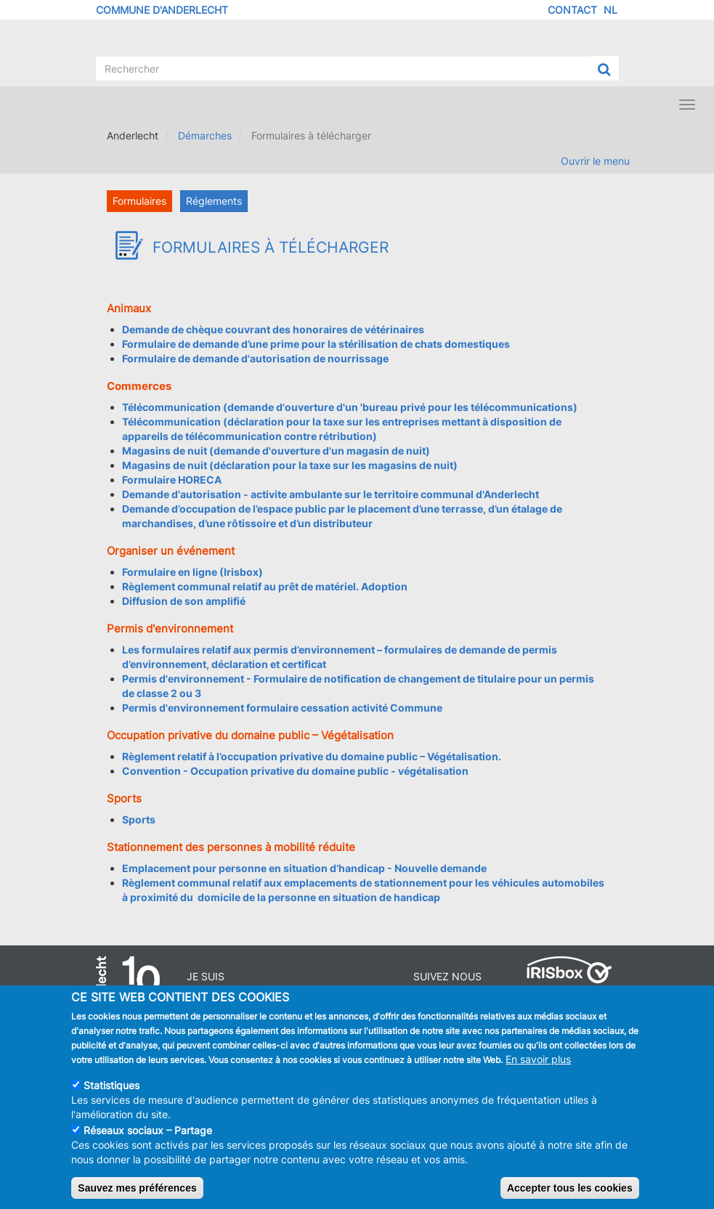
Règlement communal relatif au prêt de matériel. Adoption (264, 586)
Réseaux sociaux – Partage (148, 1139)
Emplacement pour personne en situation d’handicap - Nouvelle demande (304, 868)
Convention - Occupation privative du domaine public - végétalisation (295, 771)
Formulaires (139, 201)
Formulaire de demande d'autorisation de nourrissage (255, 358)
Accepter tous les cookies (570, 1197)
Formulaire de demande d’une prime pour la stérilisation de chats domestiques (316, 344)
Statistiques (111, 1094)
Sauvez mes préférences (137, 1197)
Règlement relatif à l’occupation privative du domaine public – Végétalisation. (311, 756)
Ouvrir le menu (595, 161)
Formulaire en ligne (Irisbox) (192, 572)
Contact (572, 10)
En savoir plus (538, 1068)
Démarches (205, 135)
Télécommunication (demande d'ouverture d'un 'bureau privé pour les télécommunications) (349, 407)
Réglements (214, 201)
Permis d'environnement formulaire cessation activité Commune (282, 707)
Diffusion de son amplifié (184, 601)
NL (610, 10)
